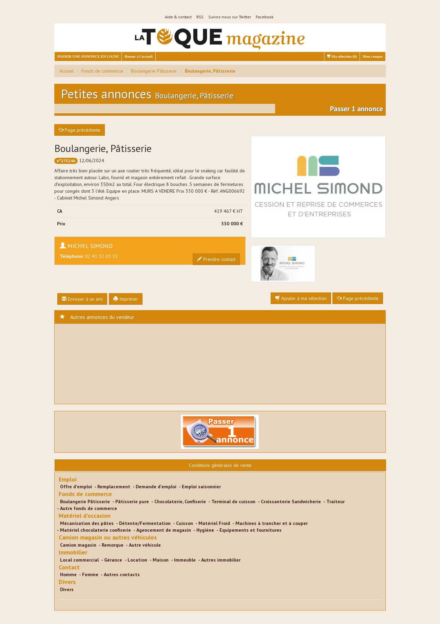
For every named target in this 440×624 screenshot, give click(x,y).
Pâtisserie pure (132, 501)
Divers (67, 582)
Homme (68, 574)
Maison (161, 560)
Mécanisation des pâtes (87, 523)
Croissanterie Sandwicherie (291, 501)
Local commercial (79, 560)
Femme (90, 574)
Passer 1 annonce (356, 108)
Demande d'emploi (156, 487)
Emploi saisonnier (201, 487)
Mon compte (373, 56)
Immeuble (185, 560)
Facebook (264, 16)
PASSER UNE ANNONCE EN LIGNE (88, 56)
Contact (69, 567)
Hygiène (205, 530)
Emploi (68, 479)
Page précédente (79, 130)
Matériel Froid (214, 523)
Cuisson (184, 523)
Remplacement (113, 487)
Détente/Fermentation (145, 523)
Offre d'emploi (76, 487)
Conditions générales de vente (220, 465)
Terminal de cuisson (233, 501)
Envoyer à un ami (82, 299)
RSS (200, 16)
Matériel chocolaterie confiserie (95, 530)
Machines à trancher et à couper (271, 523)
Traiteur (335, 501)
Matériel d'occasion (85, 515)
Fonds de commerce (102, 71)
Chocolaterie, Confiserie (180, 501)
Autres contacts (122, 574)
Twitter (245, 16)
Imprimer (125, 299)
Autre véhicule (145, 545)
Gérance (113, 560)
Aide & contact (178, 16)
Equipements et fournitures (250, 530)
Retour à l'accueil (138, 56)
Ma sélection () (342, 56)
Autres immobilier (221, 560)
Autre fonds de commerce (88, 508)
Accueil (66, 71)
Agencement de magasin (163, 530)
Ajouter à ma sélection (301, 298)
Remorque (112, 545)
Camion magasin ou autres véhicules (108, 537)
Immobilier (73, 552)
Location (137, 560)
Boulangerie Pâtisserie (154, 71)
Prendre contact (216, 259)
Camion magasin (78, 545)
